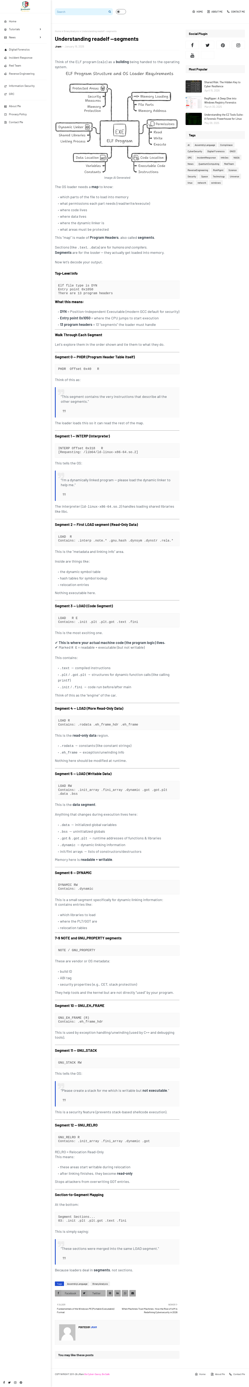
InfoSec (224, 157)
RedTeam (229, 163)
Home (197, 11)
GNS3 (232, 151)
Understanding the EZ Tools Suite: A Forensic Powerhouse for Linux (223, 116)
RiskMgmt (218, 170)
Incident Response (18, 57)
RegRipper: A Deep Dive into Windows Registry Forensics (220, 100)
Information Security (19, 85)
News (191, 163)
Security (192, 176)
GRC (9, 94)
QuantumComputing (209, 163)
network (202, 182)
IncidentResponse (206, 157)
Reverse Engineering (19, 73)
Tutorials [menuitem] (12, 29)
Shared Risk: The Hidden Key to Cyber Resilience (222, 84)
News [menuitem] (10, 37)
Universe (234, 176)
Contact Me (13, 122)
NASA (236, 157)
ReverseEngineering (198, 170)
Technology (219, 176)
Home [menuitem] (10, 21)
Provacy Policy (15, 114)
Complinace (226, 144)
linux (190, 182)
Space (204, 176)
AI (189, 144)
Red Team (12, 65)
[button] (121, 11)
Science (232, 170)
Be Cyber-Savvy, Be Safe (97, 1370)
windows (216, 182)
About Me (12, 106)
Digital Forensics (17, 49)
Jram (58, 46)
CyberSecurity (195, 151)
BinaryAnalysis (71, 31)
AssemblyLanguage (77, 1280)
